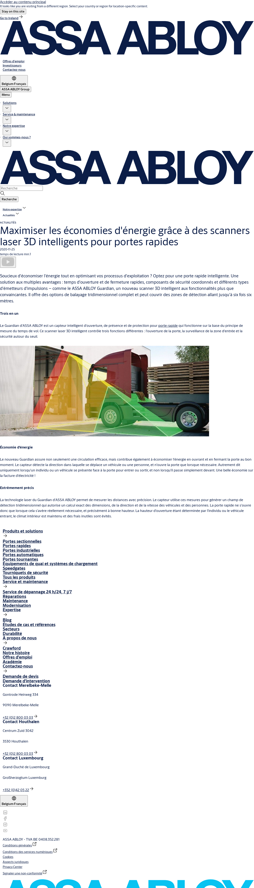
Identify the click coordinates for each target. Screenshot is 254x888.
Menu (6, 95)
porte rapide (168, 325)
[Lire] (8, 262)
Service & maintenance (19, 114)
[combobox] (21, 188)
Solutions (10, 103)
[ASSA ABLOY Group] (15, 89)
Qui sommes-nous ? (17, 137)
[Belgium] (14, 81)
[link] (11, 18)
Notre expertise (14, 126)
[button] (13, 11)
